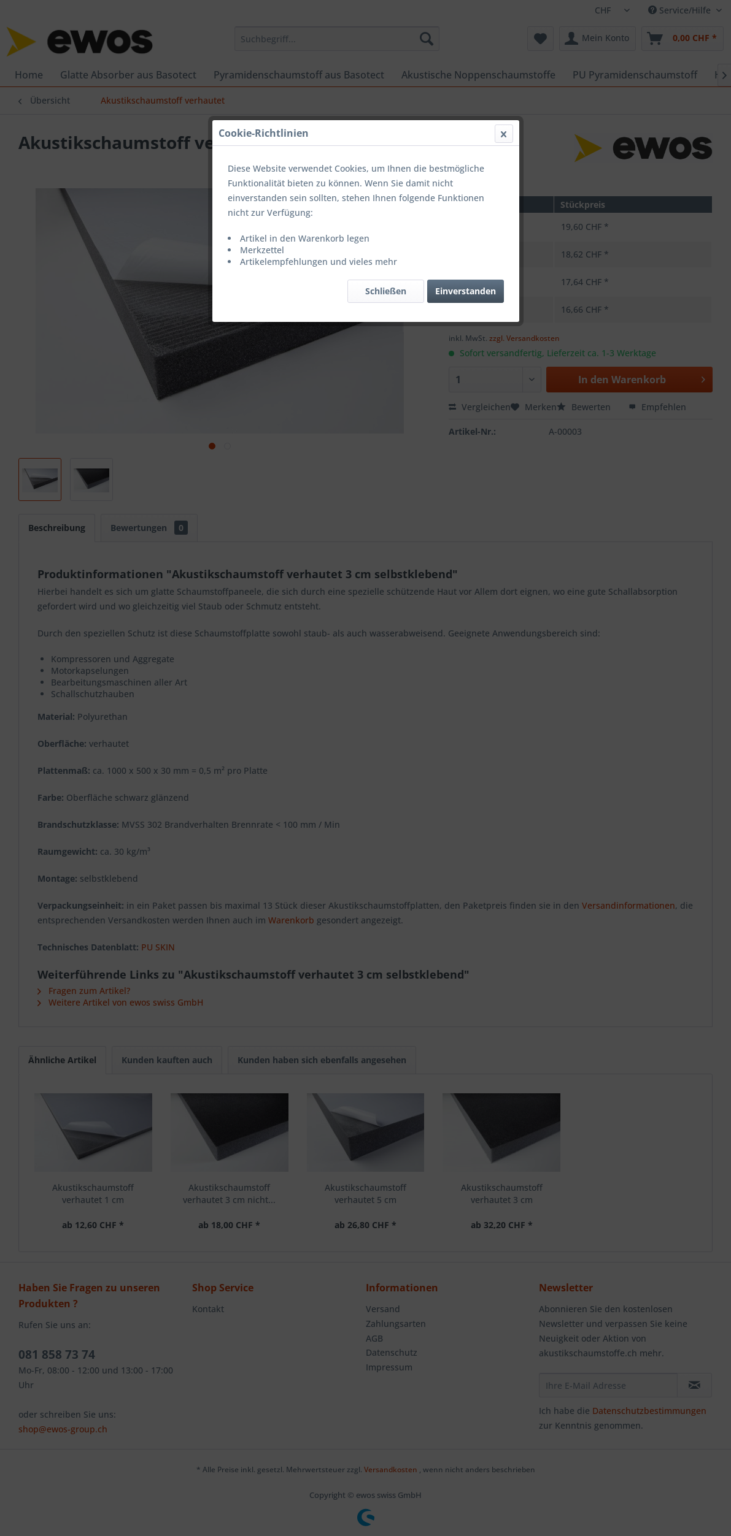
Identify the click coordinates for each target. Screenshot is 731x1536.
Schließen (385, 291)
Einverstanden (465, 291)
